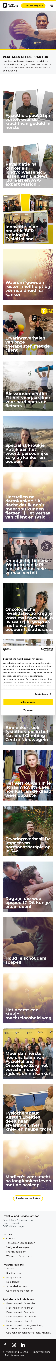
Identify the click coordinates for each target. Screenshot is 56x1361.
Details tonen (41, 694)
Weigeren (28, 710)
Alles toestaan (28, 702)
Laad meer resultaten (28, 1198)
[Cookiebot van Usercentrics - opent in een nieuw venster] (41, 649)
